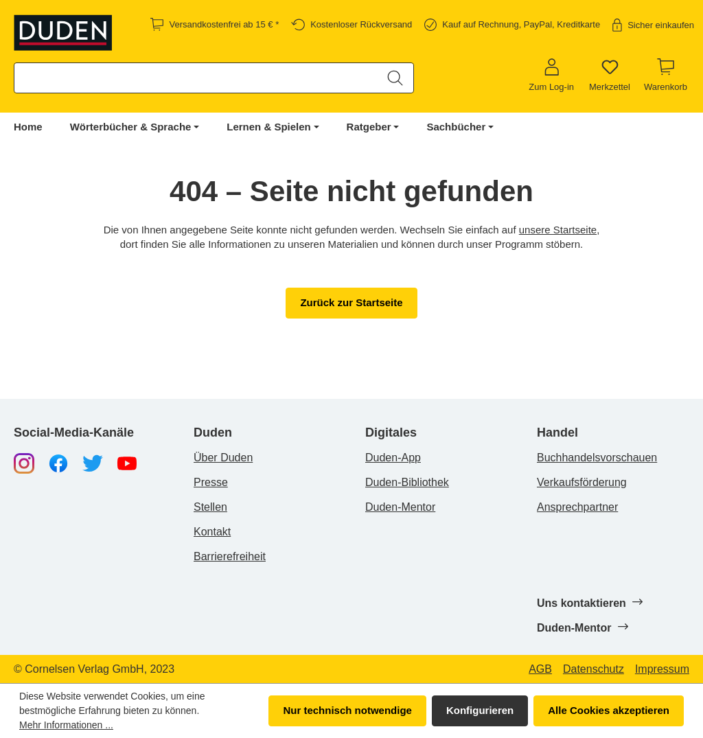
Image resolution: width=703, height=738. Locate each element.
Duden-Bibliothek (407, 482)
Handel (557, 432)
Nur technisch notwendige (347, 710)
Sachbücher (455, 126)
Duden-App (393, 457)
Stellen (210, 507)
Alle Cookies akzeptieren (608, 710)
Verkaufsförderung (582, 482)
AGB (540, 669)
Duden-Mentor (400, 507)
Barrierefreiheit (230, 556)
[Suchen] (395, 78)
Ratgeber (369, 126)
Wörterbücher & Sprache (131, 126)
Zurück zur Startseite (351, 302)
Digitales (391, 432)
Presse (211, 482)
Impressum (662, 669)
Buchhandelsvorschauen (597, 457)
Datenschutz (593, 669)
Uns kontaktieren (589, 603)
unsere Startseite (558, 229)
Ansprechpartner (577, 507)
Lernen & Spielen (269, 126)
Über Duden (223, 457)
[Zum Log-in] (551, 75)
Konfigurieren (480, 710)
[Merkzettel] (609, 75)
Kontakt (212, 532)
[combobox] (196, 78)
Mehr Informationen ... (66, 724)
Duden (213, 432)
